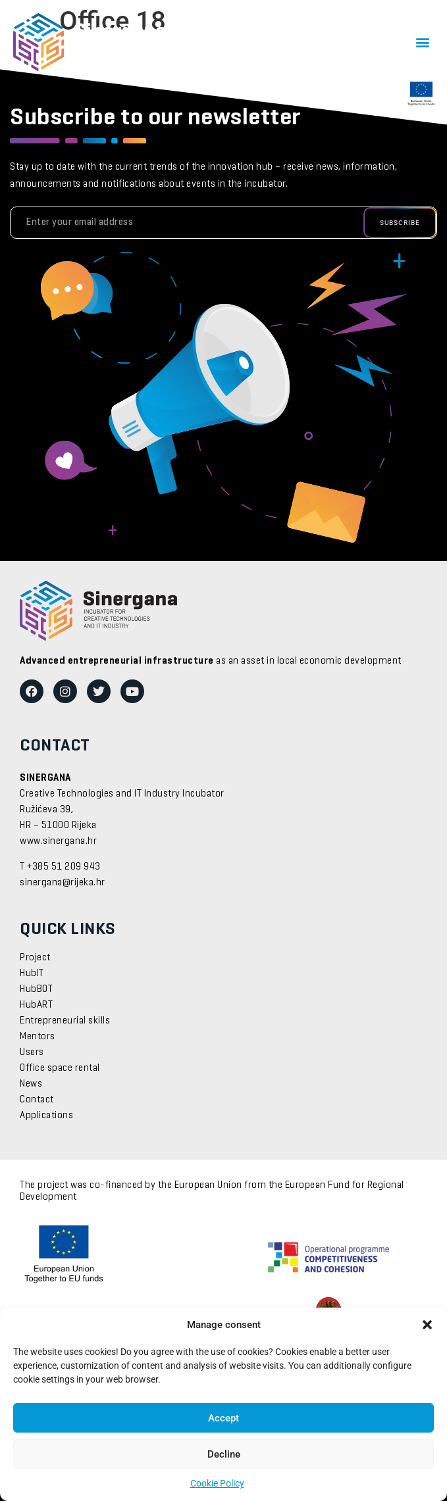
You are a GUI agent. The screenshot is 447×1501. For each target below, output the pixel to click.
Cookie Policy (217, 1483)
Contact (37, 1099)
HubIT (32, 973)
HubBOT (36, 989)
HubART (36, 1005)
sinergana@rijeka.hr (62, 882)
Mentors (37, 1036)
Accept (223, 1418)
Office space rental (60, 1068)
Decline (223, 1454)
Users (32, 1052)
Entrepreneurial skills (65, 1020)
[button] (427, 1324)
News (31, 1084)
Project (35, 957)
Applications (46, 1115)
